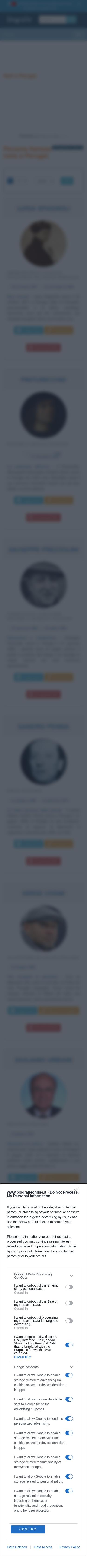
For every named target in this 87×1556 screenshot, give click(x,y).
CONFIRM (28, 1529)
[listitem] (43, 1276)
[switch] (69, 1287)
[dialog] (43, 1370)
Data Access (43, 1547)
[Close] (78, 1192)
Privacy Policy (69, 1547)
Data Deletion (17, 1547)
